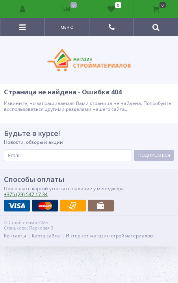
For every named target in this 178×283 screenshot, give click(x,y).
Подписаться (154, 155)
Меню (67, 27)
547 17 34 (26, 194)
